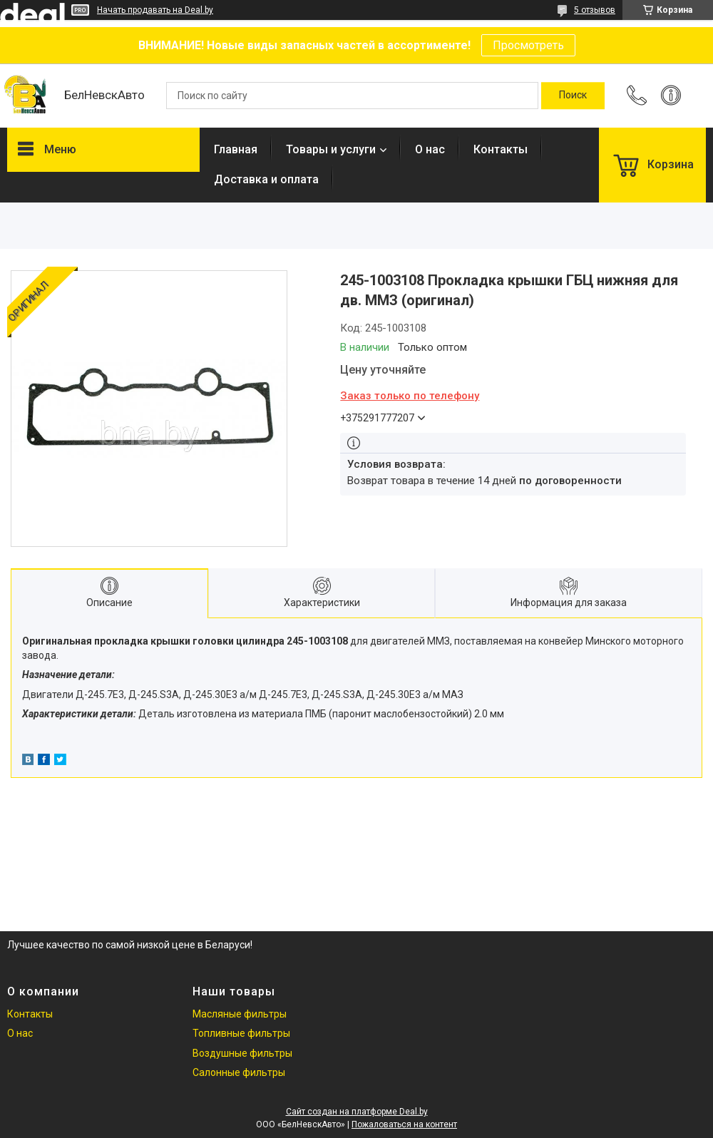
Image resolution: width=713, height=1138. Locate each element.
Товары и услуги (331, 149)
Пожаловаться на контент (404, 1124)
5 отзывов (594, 10)
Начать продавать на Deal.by (155, 10)
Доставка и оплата (266, 179)
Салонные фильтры (239, 1072)
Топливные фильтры (241, 1033)
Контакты (500, 149)
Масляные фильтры (240, 1014)
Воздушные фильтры (242, 1053)
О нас (430, 149)
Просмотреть (528, 45)
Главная (235, 149)
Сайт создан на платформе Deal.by (357, 1112)
